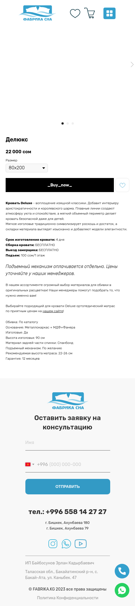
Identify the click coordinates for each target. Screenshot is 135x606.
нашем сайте (53, 311)
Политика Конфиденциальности (67, 598)
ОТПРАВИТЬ (68, 486)
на (40, 311)
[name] (67, 442)
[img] (37, 13)
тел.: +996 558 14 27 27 (67, 512)
